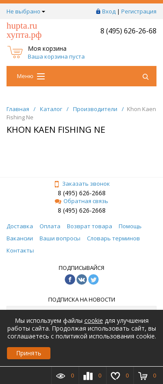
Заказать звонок (81, 183)
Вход (109, 11)
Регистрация (138, 11)
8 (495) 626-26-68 (128, 31)
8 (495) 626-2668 (82, 193)
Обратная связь (81, 201)
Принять (28, 353)
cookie (93, 320)
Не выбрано (26, 11)
